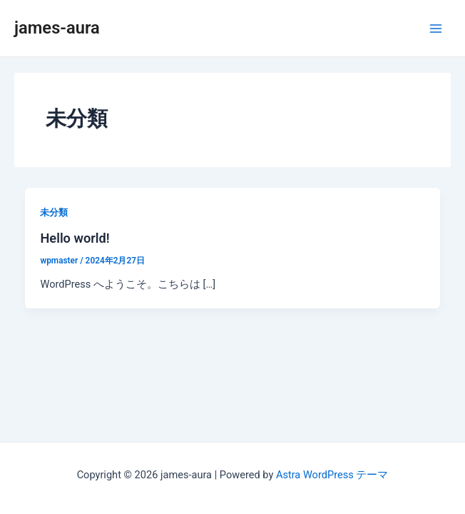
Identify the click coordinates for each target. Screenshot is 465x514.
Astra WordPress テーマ (332, 474)
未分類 (54, 212)
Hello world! (74, 238)
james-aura (57, 28)
